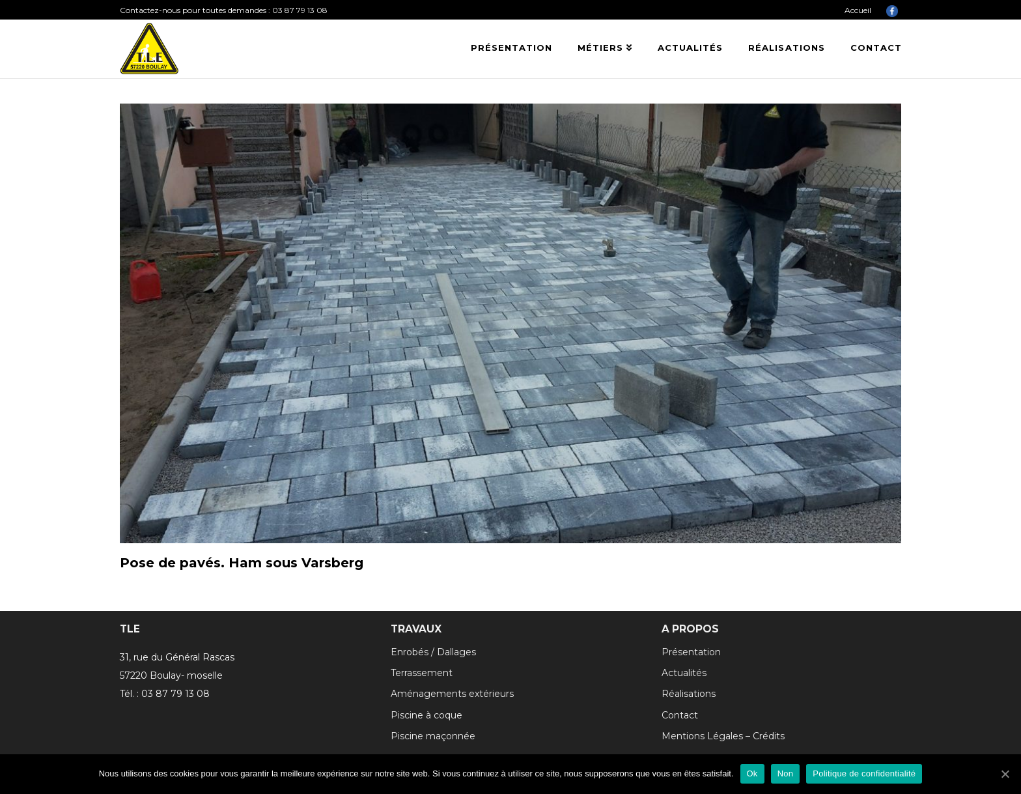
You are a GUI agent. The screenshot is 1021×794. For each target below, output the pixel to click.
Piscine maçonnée (433, 736)
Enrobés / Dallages (433, 652)
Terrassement (422, 672)
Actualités (684, 672)
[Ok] (1004, 773)
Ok (752, 773)
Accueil (858, 10)
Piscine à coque (426, 715)
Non (785, 773)
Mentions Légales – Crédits (723, 736)
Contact (680, 715)
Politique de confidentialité (864, 773)
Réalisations (689, 693)
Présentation (691, 652)
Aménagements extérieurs (452, 693)
